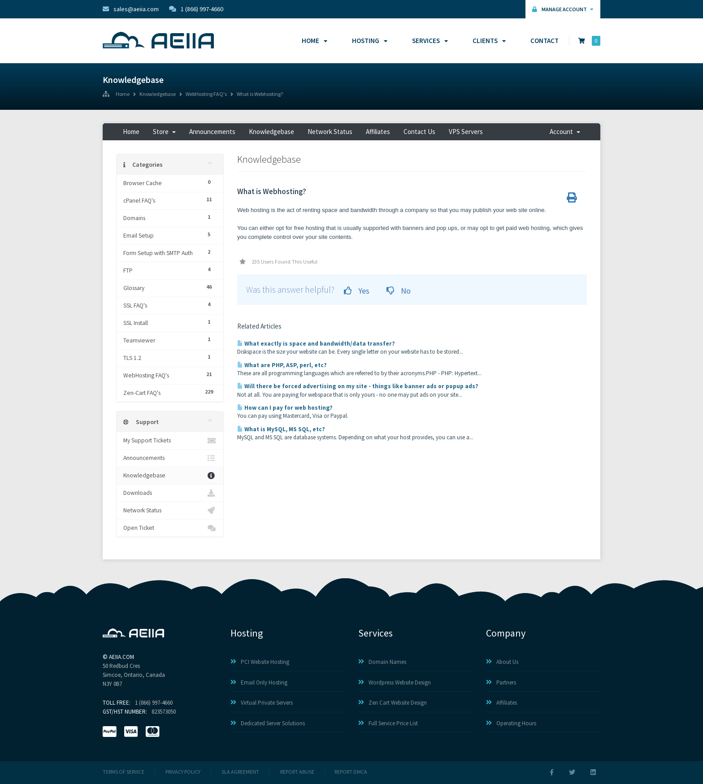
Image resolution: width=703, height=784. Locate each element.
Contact (544, 40)
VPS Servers (466, 131)
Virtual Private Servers (261, 702)
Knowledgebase (157, 94)
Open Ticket (170, 528)
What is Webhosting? (260, 94)
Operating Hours (511, 723)
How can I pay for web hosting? (285, 407)
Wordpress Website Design (394, 682)
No (398, 291)
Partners (501, 682)
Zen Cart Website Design (392, 702)
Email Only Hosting (258, 682)
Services (428, 40)
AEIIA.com (121, 657)
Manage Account (563, 9)
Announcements (212, 131)
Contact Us (419, 131)
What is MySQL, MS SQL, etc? (281, 429)
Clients (488, 40)
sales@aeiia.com (131, 9)
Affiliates (378, 131)
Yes (356, 291)
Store (164, 131)
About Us (502, 662)
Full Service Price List (388, 723)
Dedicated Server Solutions (267, 723)
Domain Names (382, 662)
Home (313, 40)
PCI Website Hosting (259, 662)
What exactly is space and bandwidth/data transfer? (316, 343)
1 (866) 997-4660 (196, 9)
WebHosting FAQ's (206, 94)
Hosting (368, 40)
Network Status (330, 131)
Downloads (170, 493)
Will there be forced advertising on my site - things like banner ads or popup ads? (357, 386)
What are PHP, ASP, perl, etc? (282, 365)
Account (565, 131)
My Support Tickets (170, 440)
